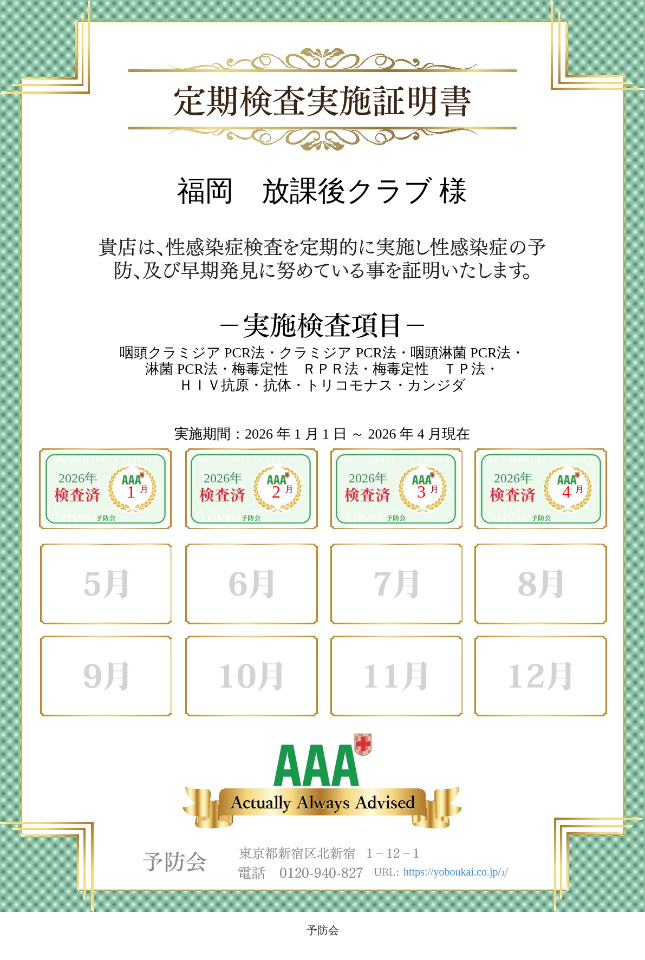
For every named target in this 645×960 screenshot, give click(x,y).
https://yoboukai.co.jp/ (452, 872)
